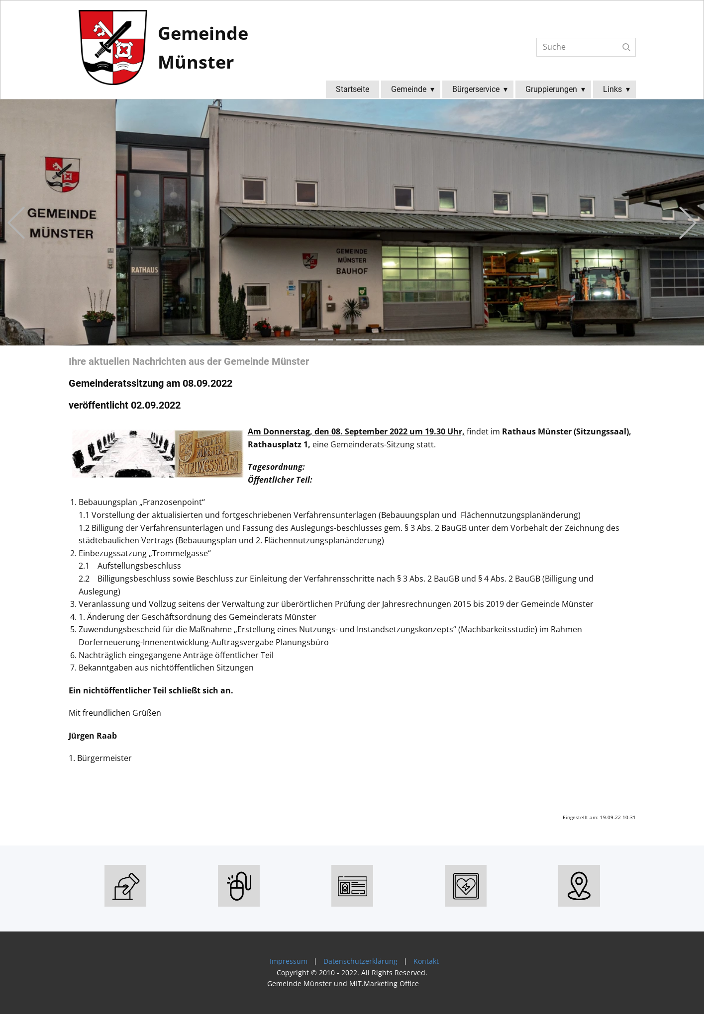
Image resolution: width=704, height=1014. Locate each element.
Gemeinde (408, 89)
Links (612, 89)
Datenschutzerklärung (360, 961)
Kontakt (426, 961)
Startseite (352, 89)
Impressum (286, 961)
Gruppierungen (551, 89)
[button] (16, 222)
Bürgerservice (476, 89)
